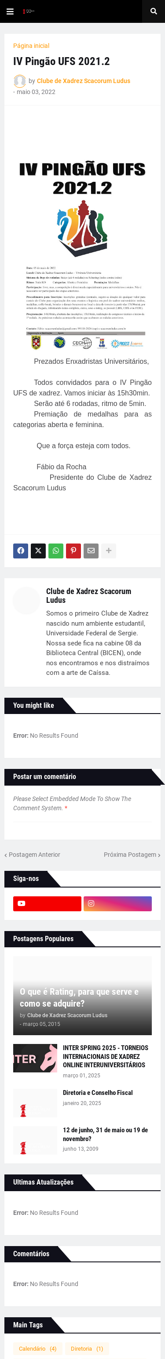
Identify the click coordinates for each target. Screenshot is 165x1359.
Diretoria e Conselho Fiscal (98, 1093)
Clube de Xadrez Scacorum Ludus (88, 596)
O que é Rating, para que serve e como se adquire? (79, 997)
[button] (10, 11)
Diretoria (87, 1348)
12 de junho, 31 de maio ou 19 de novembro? (105, 1134)
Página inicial (31, 46)
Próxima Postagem (130, 854)
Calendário (38, 1348)
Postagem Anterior (34, 854)
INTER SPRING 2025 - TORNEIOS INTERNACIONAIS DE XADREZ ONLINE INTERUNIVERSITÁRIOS (105, 1056)
